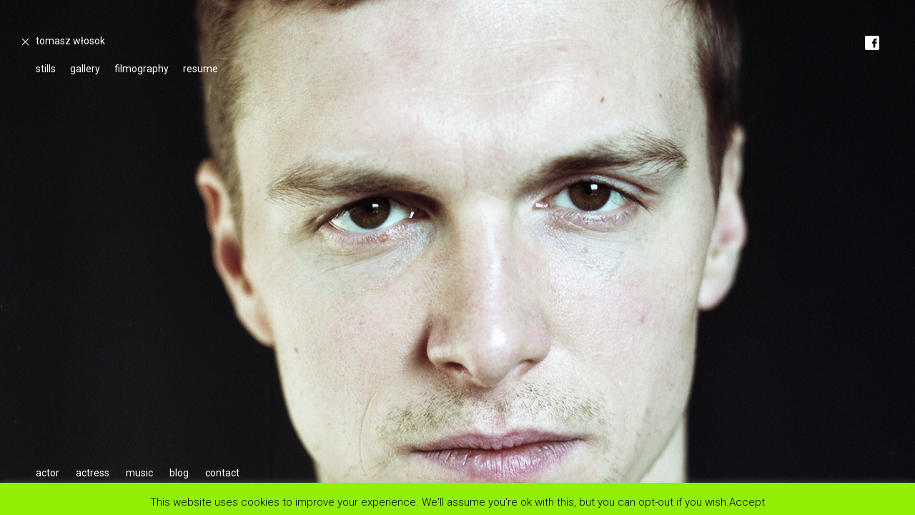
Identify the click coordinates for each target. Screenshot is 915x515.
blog (179, 473)
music (139, 473)
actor (47, 473)
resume (200, 68)
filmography (141, 68)
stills (46, 68)
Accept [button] (747, 502)
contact (222, 473)
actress (92, 473)
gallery (85, 68)
